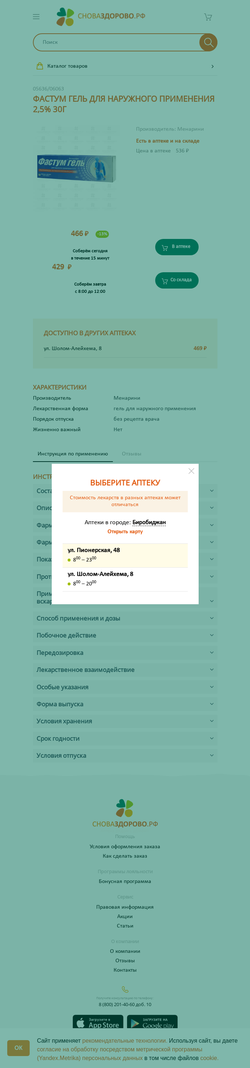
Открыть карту (125, 532)
